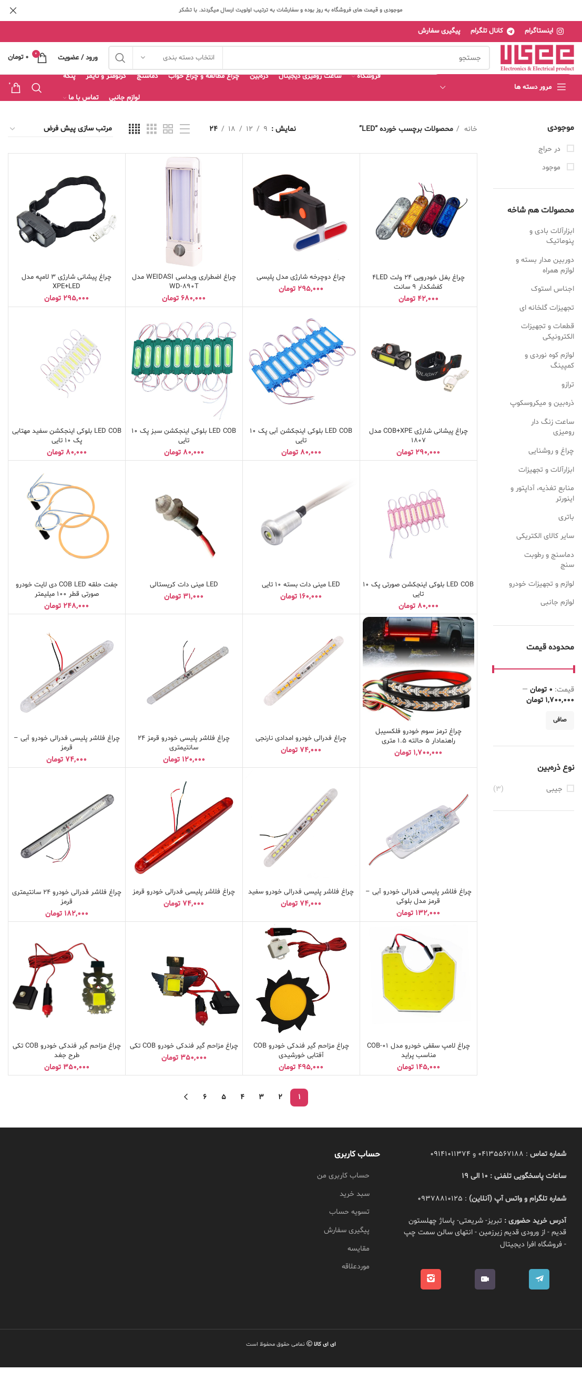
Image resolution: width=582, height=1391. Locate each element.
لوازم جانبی (557, 627)
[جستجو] (299, 70)
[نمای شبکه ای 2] (168, 153)
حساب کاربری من (343, 1199)
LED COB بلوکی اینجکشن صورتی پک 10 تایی (418, 613)
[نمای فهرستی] (185, 153)
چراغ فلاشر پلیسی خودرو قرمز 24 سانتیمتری (183, 766)
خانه (469, 153)
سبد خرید (355, 1218)
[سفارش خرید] (60, 153)
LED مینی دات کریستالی (184, 608)
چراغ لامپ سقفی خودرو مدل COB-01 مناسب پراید (418, 1074)
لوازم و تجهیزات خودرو (541, 608)
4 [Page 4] (242, 1121)
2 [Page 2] (280, 1121)
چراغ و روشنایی (551, 475)
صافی (560, 744)
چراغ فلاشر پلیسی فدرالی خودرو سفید (301, 920)
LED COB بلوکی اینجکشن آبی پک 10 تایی (301, 459)
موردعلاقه (356, 1290)
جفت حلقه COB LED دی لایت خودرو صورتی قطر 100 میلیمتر (67, 613)
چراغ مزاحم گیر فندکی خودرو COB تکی (184, 1074)
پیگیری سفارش (347, 1254)
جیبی (554, 813)
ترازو (567, 408)
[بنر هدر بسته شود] (13, 10)
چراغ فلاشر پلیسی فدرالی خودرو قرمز (184, 915)
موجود (552, 191)
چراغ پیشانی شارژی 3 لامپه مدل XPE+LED (66, 306)
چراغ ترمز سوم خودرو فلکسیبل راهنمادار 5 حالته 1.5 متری (418, 759)
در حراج (550, 173)
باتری (566, 541)
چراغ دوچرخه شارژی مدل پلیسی (301, 301)
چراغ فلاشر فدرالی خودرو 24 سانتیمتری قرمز (66, 920)
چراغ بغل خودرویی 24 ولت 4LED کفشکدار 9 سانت (418, 306)
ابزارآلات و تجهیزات (546, 494)
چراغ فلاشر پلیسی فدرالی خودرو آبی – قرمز (66, 766)
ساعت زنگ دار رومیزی (552, 451)
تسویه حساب (349, 1236)
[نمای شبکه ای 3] (152, 153)
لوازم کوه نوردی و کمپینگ (549, 384)
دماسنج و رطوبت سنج (549, 584)
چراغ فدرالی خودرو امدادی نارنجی (301, 762)
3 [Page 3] (261, 1121)
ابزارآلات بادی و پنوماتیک (551, 260)
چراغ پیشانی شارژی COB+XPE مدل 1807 (418, 459)
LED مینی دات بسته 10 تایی (301, 608)
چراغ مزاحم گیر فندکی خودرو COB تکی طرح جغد (67, 1074)
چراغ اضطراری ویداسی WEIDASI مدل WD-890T (184, 306)
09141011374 (450, 1178)
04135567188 (501, 1178)
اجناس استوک (552, 313)
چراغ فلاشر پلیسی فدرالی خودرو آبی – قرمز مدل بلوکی (418, 920)
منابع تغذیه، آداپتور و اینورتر (542, 517)
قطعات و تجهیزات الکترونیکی (547, 356)
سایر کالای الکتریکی (545, 560)
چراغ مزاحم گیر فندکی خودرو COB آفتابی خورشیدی (301, 1074)
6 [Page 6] (205, 1121)
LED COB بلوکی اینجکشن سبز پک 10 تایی (184, 459)
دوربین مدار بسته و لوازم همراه (545, 289)
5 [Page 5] (223, 1121)
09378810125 (440, 1222)
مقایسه (359, 1272)
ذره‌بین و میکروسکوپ (542, 427)
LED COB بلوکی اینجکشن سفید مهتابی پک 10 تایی (67, 459)
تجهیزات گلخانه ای (546, 332)
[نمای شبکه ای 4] (134, 153)
